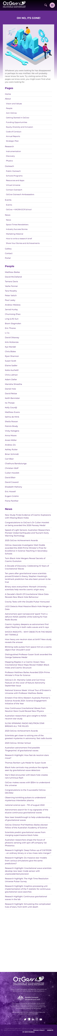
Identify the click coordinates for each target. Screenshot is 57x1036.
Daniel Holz (10, 389)
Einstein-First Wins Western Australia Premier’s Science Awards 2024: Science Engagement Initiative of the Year (27, 701)
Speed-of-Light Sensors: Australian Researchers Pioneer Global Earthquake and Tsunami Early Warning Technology (27, 533)
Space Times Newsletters (17, 224)
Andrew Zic (10, 445)
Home (8, 94)
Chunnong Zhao (12, 314)
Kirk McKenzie (12, 342)
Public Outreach (13, 171)
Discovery (10, 156)
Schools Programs (14, 176)
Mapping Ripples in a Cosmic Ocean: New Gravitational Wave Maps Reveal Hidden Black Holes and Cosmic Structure (27, 665)
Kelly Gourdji (11, 407)
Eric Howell (10, 491)
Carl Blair (9, 459)
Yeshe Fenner (11, 286)
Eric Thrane (10, 328)
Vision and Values (14, 104)
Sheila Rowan (11, 421)
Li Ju (7, 333)
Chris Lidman (11, 375)
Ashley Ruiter (11, 449)
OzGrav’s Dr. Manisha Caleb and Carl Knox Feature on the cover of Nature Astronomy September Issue (25, 683)
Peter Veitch (11, 295)
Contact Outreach (14, 190)
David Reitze (11, 393)
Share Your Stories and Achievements (23, 243)
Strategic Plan (12, 141)
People (9, 108)
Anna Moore (11, 435)
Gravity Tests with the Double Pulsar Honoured (27, 602)
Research (9, 146)
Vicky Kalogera (12, 431)
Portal (8, 258)
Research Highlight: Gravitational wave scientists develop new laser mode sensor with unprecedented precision (28, 871)
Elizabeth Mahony (13, 487)
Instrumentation (13, 151)
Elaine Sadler (11, 365)
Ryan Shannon (12, 356)
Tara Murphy (11, 291)
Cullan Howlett (12, 473)
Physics (9, 161)
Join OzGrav (11, 113)
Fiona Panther (11, 501)
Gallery (8, 249)
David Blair (10, 477)
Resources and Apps (15, 180)
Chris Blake (10, 351)
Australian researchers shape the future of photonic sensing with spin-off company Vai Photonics (26, 843)
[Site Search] (45, 5)
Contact (8, 253)
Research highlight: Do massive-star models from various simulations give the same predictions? (26, 861)
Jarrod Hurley (11, 309)
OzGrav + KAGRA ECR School (19, 209)
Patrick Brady (11, 426)
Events (8, 200)
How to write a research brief (19, 238)
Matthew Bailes (12, 272)
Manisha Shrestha (13, 384)
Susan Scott (10, 361)
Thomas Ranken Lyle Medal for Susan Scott (25, 763)
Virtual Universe (13, 185)
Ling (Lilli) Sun (11, 319)
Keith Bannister (12, 398)
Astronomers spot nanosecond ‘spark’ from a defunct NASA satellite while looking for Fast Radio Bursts (26, 617)
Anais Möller (11, 440)
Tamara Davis (11, 281)
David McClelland (13, 277)
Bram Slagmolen (13, 323)
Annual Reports (13, 136)
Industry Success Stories (16, 229)
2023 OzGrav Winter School (18, 743)
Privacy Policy (39, 1030)
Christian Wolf (11, 468)
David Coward (11, 482)
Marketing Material (14, 234)
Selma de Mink (12, 417)
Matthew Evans (12, 412)
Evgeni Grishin (12, 496)
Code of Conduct (13, 132)
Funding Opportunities (16, 122)
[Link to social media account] (25, 1019)
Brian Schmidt (12, 454)
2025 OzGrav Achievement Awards (21, 540)
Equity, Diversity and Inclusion (19, 127)
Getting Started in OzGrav (17, 118)
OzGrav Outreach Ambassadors (20, 194)
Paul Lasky (10, 300)
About (8, 99)
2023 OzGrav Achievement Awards (21, 731)
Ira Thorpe (10, 403)
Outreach (9, 166)
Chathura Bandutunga (16, 463)
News (7, 215)
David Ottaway (12, 337)
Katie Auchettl (12, 370)
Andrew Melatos (12, 305)
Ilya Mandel (10, 347)
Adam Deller (11, 379)
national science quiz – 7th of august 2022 (25, 805)
